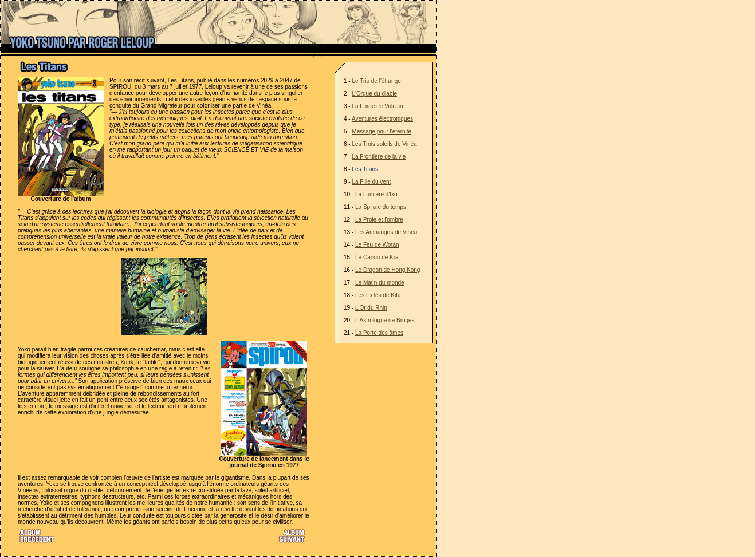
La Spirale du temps (380, 207)
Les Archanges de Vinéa (386, 232)
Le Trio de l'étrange (376, 81)
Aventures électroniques (382, 119)
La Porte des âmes (379, 333)
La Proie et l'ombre (379, 219)
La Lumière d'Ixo (376, 194)
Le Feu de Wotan (377, 245)
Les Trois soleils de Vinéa (384, 144)
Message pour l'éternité (381, 131)
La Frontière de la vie (379, 156)
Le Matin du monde (379, 282)
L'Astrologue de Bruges (385, 320)
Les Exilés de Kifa (378, 295)
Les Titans (365, 169)
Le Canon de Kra (377, 257)
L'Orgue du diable (374, 93)
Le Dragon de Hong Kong (387, 270)
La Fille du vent (371, 182)
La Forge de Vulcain (377, 106)
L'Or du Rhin (371, 308)
